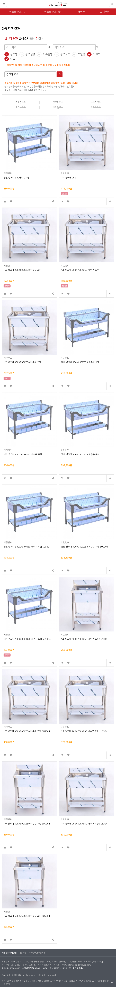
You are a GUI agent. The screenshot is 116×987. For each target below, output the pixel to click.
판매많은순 (20, 102)
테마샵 (81, 11)
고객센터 (104, 11)
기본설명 (47, 54)
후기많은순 (58, 107)
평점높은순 (20, 107)
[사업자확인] (97, 962)
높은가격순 (96, 102)
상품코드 (65, 54)
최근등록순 (96, 107)
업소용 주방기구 (17, 11)
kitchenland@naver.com (79, 965)
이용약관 (22, 953)
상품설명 (30, 54)
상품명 (13, 54)
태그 (12, 59)
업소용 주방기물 (52, 11)
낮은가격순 (58, 102)
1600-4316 (15, 968)
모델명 (81, 54)
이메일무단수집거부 (37, 953)
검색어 (4, 71)
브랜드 (96, 54)
